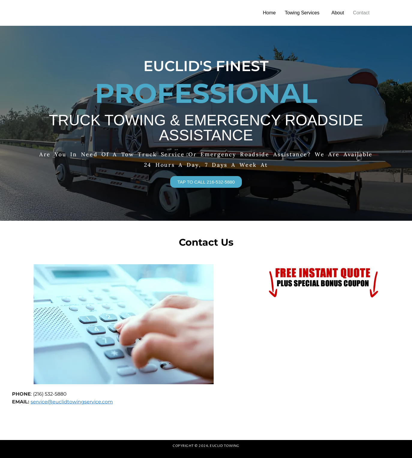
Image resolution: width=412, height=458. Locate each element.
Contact (361, 12)
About (338, 12)
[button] (303, 13)
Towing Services (302, 12)
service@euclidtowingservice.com (72, 402)
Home (269, 12)
